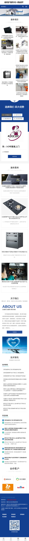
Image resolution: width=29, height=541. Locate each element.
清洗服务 (13, 514)
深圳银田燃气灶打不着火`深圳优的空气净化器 (14, 376)
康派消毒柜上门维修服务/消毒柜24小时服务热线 (7, 83)
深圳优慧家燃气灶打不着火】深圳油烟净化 (13, 372)
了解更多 (14, 332)
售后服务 (4, 516)
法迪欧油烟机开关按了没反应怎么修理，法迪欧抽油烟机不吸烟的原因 (14, 186)
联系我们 (3, 6)
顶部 (25, 539)
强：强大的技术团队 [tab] (18, 118)
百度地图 (3, 497)
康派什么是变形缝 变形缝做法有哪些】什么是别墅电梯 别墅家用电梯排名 (15, 429)
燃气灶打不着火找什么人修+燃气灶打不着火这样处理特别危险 (15, 438)
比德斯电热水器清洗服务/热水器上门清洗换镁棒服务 (21, 94)
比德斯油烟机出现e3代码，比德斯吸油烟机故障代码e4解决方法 (7, 37)
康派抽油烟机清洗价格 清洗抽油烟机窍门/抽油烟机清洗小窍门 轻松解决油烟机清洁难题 (15, 448)
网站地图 (12, 497)
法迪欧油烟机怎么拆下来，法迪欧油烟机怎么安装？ (22, 36)
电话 (11, 539)
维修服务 (4, 514)
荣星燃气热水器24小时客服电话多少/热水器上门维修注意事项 (22, 67)
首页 (3, 539)
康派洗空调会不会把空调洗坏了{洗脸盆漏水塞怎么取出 (15, 458)
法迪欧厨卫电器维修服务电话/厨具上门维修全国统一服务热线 (7, 52)
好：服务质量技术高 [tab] (7, 118)
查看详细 (14, 156)
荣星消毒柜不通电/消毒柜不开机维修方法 (14, 252)
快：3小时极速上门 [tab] (7, 115)
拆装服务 (22, 514)
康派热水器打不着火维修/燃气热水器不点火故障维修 (14, 282)
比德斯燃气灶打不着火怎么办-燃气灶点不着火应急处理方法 (14, 217)
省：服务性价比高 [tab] (17, 115)
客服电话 (13, 516)
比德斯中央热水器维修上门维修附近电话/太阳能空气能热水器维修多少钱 (22, 52)
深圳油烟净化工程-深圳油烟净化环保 (12, 369)
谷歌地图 (8, 497)
